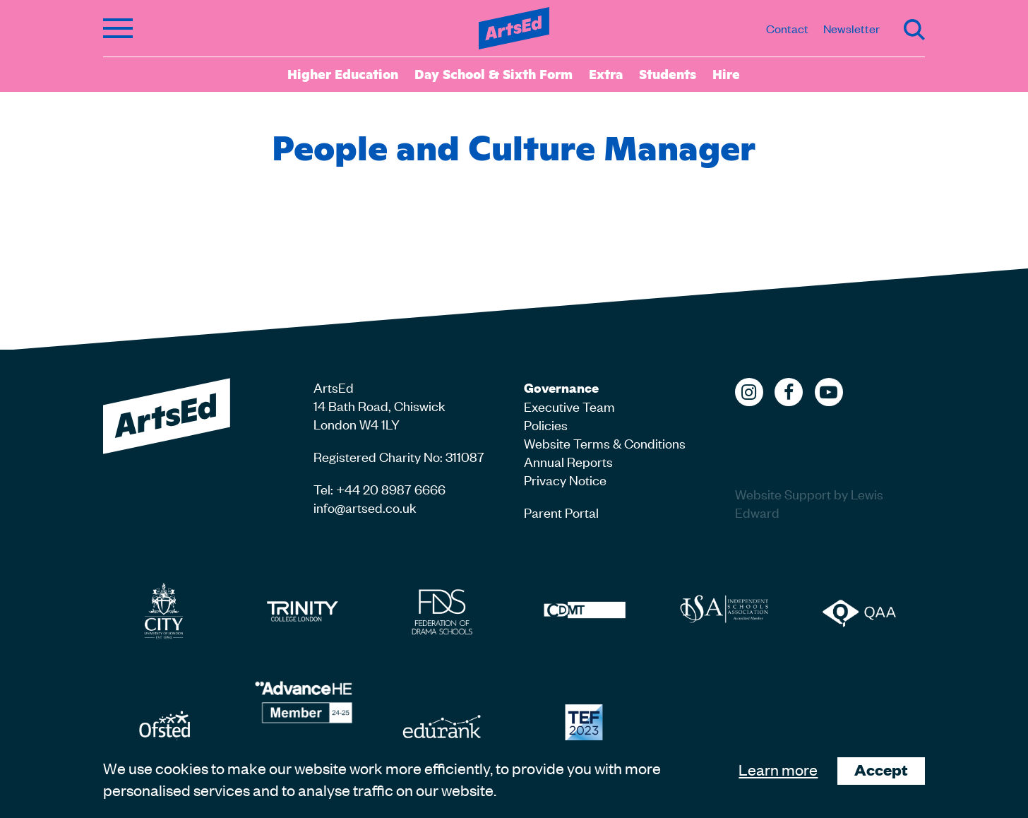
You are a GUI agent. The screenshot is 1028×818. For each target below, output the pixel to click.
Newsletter (851, 28)
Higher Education (342, 73)
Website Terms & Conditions (605, 442)
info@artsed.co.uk (365, 507)
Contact (787, 28)
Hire (726, 73)
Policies (546, 424)
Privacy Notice (565, 479)
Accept (881, 769)
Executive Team (569, 406)
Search (914, 29)
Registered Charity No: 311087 (398, 456)
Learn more (778, 769)
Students (667, 73)
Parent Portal (561, 512)
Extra (606, 73)
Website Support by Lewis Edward (809, 503)
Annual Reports (568, 461)
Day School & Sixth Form (493, 73)
